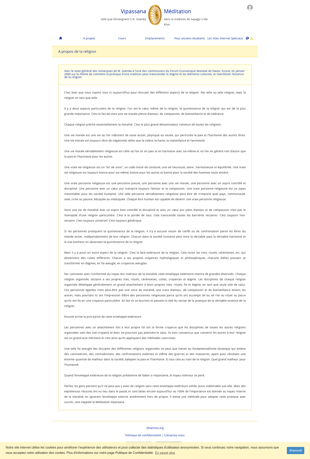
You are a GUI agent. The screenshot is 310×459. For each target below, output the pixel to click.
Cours (122, 38)
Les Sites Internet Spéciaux (222, 38)
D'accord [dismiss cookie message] (296, 450)
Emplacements (155, 38)
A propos (89, 38)
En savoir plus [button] (165, 452)
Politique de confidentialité (143, 435)
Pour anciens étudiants (189, 38)
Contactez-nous (174, 435)
